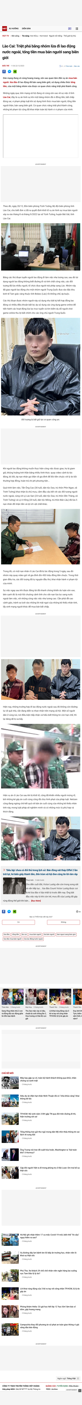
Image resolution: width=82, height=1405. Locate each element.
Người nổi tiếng (55, 36)
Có (18, 922)
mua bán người (35, 934)
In (80, 912)
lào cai (24, 934)
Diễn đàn (26, 29)
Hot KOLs (34, 36)
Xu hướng (14, 29)
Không (63, 922)
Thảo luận (68, 66)
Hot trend (44, 36)
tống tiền (15, 934)
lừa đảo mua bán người (12, 939)
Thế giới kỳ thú (70, 36)
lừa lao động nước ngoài (33, 939)
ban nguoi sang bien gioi (66, 934)
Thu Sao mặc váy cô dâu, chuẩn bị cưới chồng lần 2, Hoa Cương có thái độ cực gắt (36, 1004)
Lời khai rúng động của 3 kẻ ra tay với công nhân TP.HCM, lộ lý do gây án (60, 1003)
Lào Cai (6, 97)
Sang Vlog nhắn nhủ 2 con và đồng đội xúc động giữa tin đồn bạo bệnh (13, 1003)
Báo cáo (77, 66)
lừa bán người (49, 934)
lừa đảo (13, 82)
